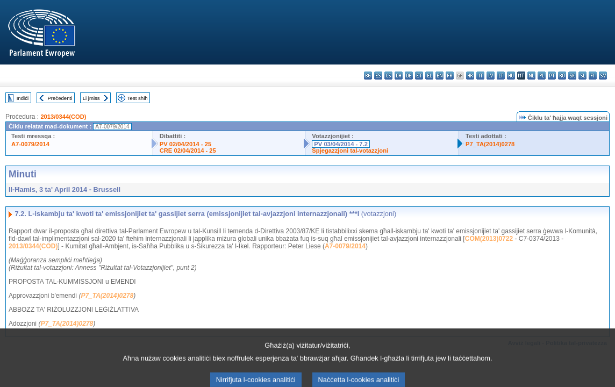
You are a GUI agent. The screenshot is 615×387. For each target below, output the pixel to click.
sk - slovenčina (572, 75)
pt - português (552, 75)
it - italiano (480, 75)
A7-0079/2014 (30, 144)
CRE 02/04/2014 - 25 (188, 150)
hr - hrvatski (470, 75)
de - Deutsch (409, 75)
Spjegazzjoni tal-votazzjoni (350, 150)
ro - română (562, 75)
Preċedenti (59, 98)
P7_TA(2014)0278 (490, 144)
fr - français (450, 75)
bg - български (368, 75)
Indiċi (22, 98)
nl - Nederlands (531, 75)
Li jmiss (91, 98)
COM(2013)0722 (489, 238)
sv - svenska (603, 75)
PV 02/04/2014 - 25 (185, 144)
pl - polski (542, 75)
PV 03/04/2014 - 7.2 (341, 144)
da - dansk (399, 75)
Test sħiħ (137, 98)
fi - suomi (593, 75)
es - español (378, 75)
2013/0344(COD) (63, 116)
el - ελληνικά (429, 75)
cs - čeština (388, 75)
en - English (439, 75)
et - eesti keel (419, 75)
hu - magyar (511, 75)
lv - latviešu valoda (491, 75)
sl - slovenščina (582, 75)
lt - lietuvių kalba (501, 75)
